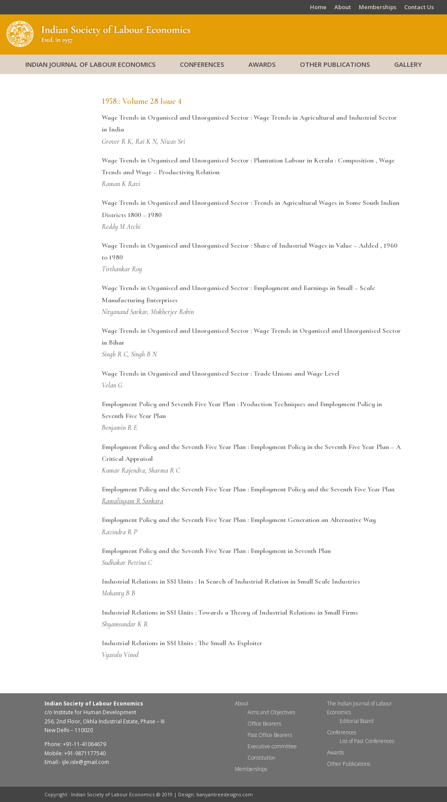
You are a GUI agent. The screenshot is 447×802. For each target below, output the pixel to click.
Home (318, 7)
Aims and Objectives (271, 712)
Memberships (377, 7)
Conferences (202, 64)
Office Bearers (264, 723)
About (342, 7)
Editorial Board (357, 721)
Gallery (408, 64)
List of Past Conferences (367, 741)
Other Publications (335, 64)
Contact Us (419, 7)
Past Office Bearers (270, 735)
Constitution (261, 757)
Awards (261, 64)
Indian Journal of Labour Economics (90, 64)
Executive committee (272, 746)
